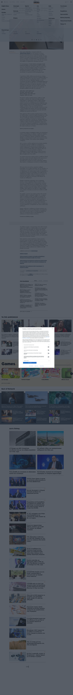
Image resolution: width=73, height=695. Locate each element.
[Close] (52, 329)
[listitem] (36, 344)
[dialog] (36, 347)
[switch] (48, 347)
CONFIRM (30, 362)
